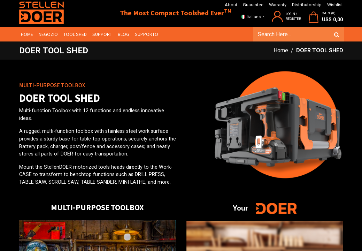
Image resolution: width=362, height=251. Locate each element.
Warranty (277, 4)
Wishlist (335, 4)
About (231, 4)
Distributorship (307, 4)
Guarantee (253, 4)
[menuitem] (28, 34)
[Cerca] (336, 34)
